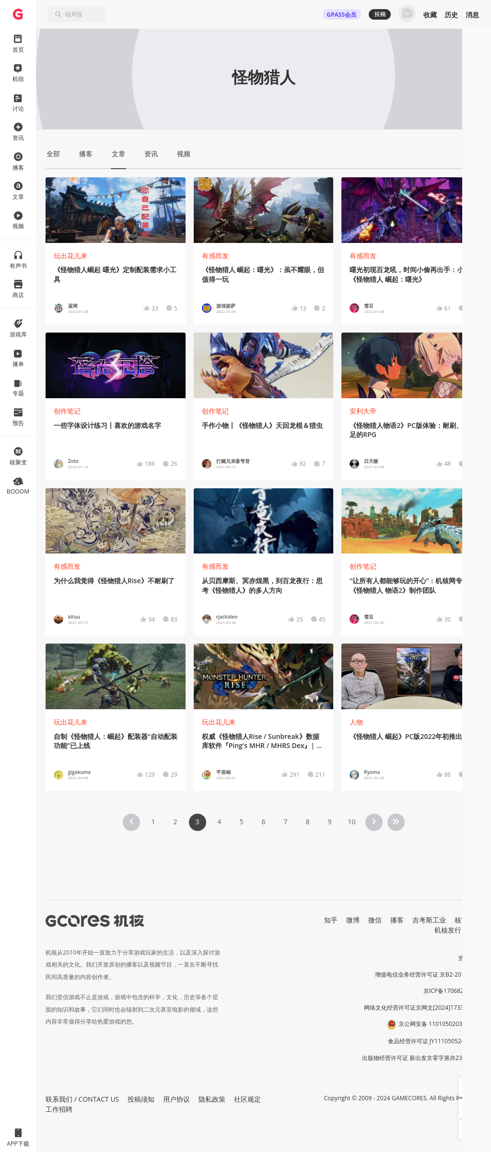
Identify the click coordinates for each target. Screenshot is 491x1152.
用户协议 (176, 1099)
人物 (356, 721)
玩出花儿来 (70, 255)
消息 (472, 14)
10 (351, 821)
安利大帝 (363, 410)
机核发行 (447, 929)
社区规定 (247, 1099)
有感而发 (215, 255)
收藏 (430, 14)
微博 (353, 919)
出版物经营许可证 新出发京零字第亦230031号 (421, 1058)
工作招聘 (59, 1109)
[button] (468, 1087)
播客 (397, 919)
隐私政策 (212, 1099)
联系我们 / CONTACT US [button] (82, 1099)
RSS (475, 929)
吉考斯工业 (429, 919)
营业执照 (469, 958)
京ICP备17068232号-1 (452, 991)
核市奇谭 (468, 919)
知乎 (331, 919)
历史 (451, 14)
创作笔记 (67, 410)
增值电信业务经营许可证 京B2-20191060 (428, 974)
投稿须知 (141, 1099)
